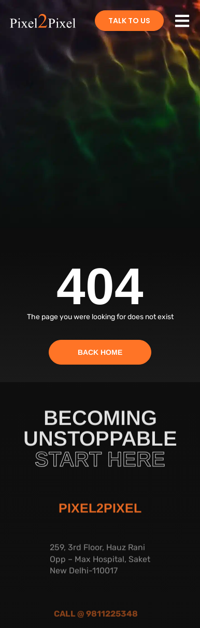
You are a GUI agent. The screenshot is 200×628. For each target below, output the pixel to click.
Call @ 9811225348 (96, 618)
